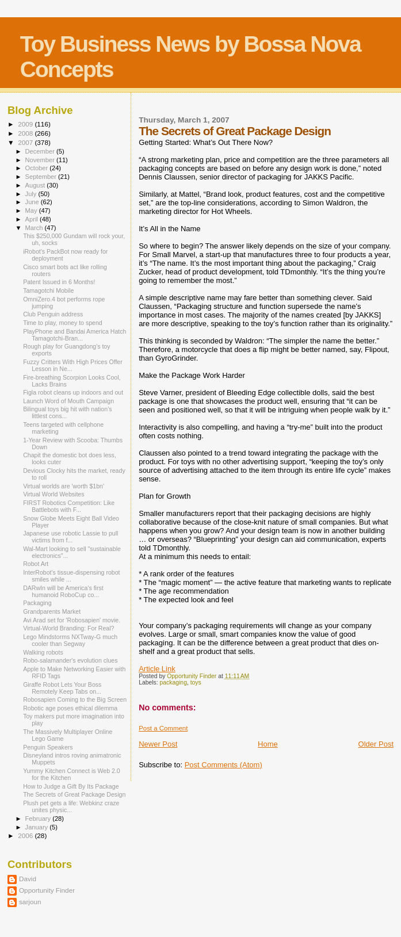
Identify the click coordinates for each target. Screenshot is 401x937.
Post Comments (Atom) (223, 764)
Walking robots (43, 652)
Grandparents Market (52, 611)
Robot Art (35, 563)
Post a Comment (163, 728)
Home (268, 744)
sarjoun (30, 901)
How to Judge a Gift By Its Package (71, 786)
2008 (26, 133)
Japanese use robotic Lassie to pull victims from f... (70, 537)
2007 (26, 142)
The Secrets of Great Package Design (74, 794)
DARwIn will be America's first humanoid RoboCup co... (63, 591)
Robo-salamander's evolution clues (70, 660)
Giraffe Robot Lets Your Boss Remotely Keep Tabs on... (62, 688)
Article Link (157, 668)
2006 (26, 835)
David (27, 878)
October (37, 168)
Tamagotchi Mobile (48, 290)
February (39, 818)
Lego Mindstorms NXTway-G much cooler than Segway (70, 640)
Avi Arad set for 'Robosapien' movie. (71, 620)
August (36, 185)
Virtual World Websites (53, 494)
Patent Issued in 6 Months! (59, 281)
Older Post (376, 744)
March (35, 227)
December (40, 151)
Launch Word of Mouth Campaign (68, 400)
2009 (26, 124)
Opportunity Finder (47, 890)
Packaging (37, 602)
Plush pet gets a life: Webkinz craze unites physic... (71, 806)
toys (195, 682)
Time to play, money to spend (62, 322)
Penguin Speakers (47, 747)
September (42, 176)
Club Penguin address (53, 314)
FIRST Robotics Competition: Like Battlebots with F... (68, 506)
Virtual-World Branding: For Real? (68, 628)
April (32, 219)
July (32, 193)
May (32, 210)
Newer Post (158, 744)
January (37, 827)
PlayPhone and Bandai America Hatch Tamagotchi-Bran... (74, 335)
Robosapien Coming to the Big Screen (75, 699)
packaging (173, 682)
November (40, 159)
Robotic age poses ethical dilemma (70, 708)
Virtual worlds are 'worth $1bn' (63, 486)
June (33, 201)
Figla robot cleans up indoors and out (73, 392)
